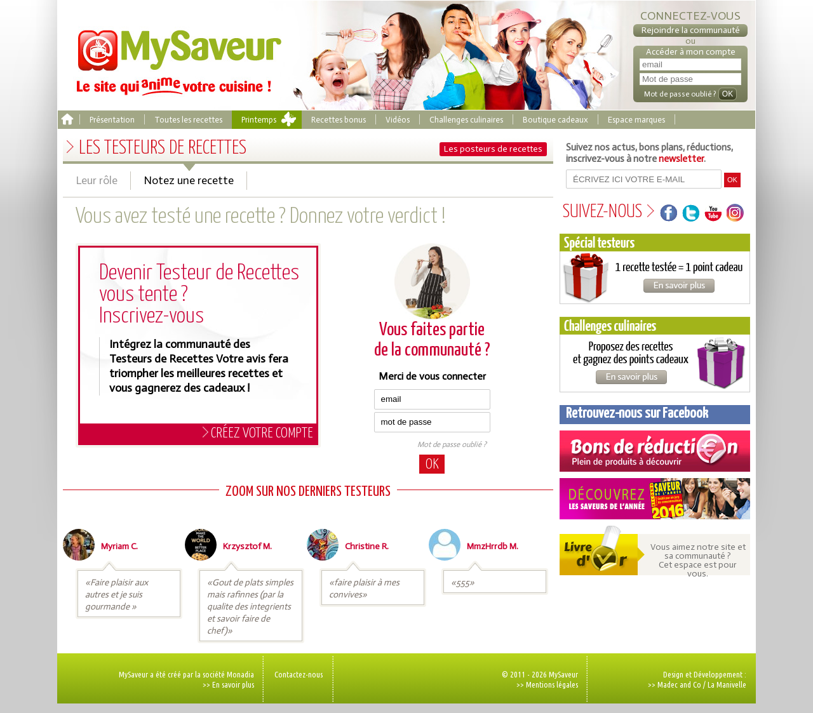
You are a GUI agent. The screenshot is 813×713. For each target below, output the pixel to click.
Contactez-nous (298, 674)
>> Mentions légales (547, 684)
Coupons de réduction (655, 451)
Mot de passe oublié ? (452, 444)
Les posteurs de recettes (493, 148)
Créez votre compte (262, 433)
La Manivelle (727, 684)
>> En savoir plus (228, 684)
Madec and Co (679, 684)
